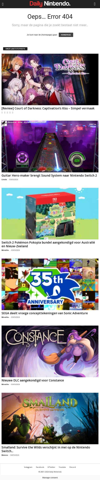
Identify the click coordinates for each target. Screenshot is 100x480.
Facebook (40, 467)
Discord (72, 467)
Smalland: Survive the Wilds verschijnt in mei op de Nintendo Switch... (46, 449)
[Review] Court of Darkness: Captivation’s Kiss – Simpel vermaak (48, 108)
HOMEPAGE (66, 35)
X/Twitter (51, 467)
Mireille (5, 250)
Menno (5, 455)
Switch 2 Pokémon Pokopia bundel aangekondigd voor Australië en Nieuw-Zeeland (48, 244)
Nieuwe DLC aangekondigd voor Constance (33, 380)
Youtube (62, 467)
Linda (4, 179)
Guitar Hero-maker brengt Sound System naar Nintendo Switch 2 (49, 175)
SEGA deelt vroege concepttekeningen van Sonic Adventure (45, 313)
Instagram (28, 467)
